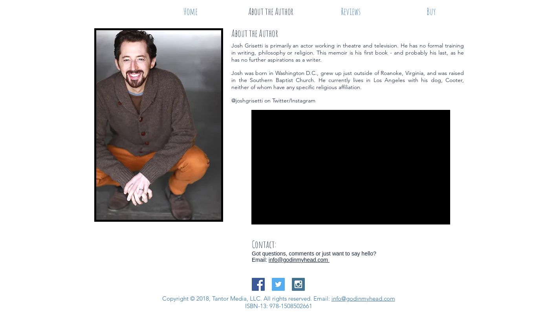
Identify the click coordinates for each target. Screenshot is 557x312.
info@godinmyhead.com (299, 260)
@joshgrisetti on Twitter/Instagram (273, 100)
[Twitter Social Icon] (278, 284)
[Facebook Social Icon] (258, 284)
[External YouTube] (351, 167)
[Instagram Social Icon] (298, 284)
